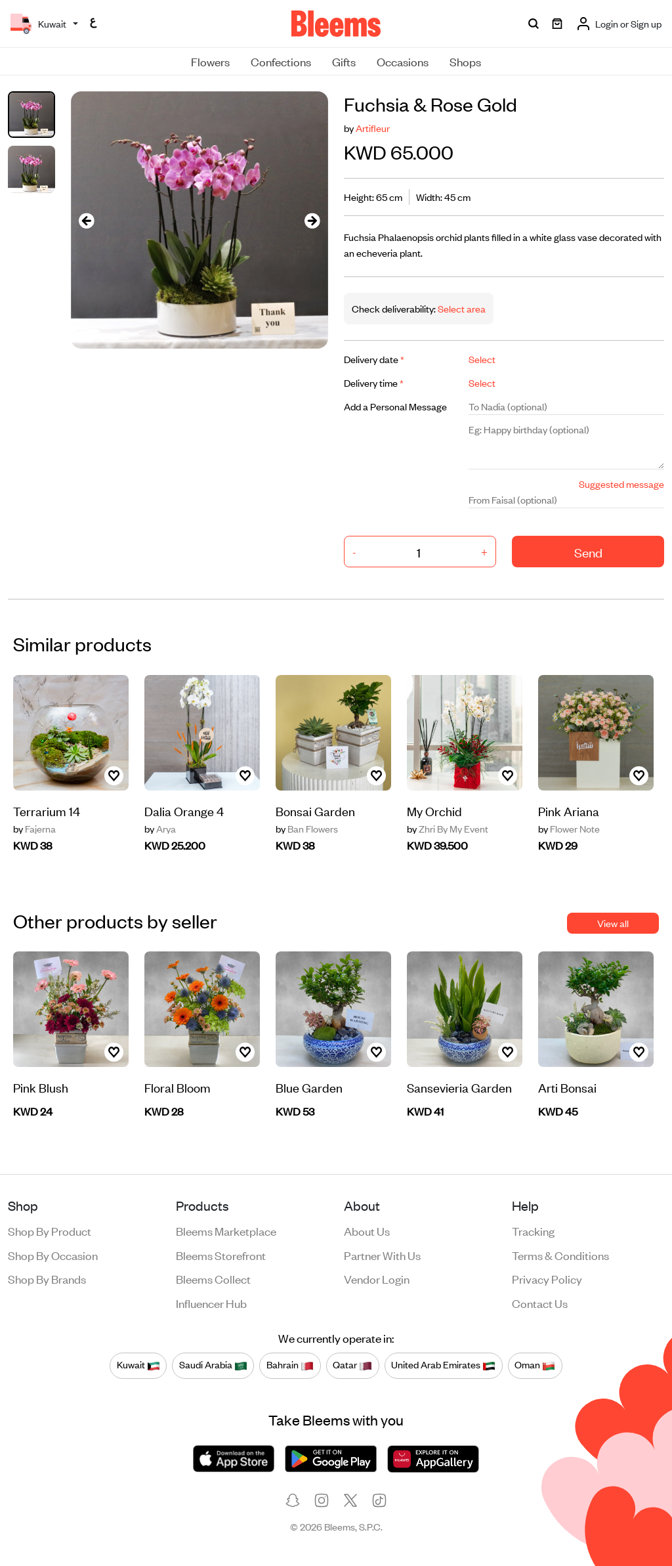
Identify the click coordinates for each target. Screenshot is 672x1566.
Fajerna (34, 828)
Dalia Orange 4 (184, 810)
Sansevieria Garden (459, 1087)
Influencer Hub (211, 1303)
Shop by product (49, 1230)
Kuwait (138, 1365)
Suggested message (621, 483)
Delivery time (374, 382)
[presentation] (86, 220)
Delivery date (374, 359)
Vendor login (377, 1278)
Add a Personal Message (395, 406)
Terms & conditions (560, 1255)
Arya (160, 828)
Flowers (210, 61)
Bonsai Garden (315, 810)
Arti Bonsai (567, 1087)
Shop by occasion (53, 1255)
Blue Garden (309, 1087)
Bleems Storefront (221, 1255)
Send (588, 552)
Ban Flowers (307, 828)
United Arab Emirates (443, 1365)
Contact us (540, 1303)
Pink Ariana (568, 810)
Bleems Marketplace (226, 1230)
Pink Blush (40, 1087)
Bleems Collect (213, 1278)
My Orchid (434, 810)
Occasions (403, 61)
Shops (465, 61)
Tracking (533, 1230)
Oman (534, 1365)
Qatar (352, 1365)
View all (613, 923)
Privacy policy (547, 1278)
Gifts (344, 61)
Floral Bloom (177, 1087)
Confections (281, 61)
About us (367, 1230)
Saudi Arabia (213, 1365)
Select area (461, 308)
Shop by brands (47, 1278)
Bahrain (290, 1365)
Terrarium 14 (46, 810)
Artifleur (373, 128)
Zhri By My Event (447, 828)
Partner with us (382, 1255)
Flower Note (569, 828)
